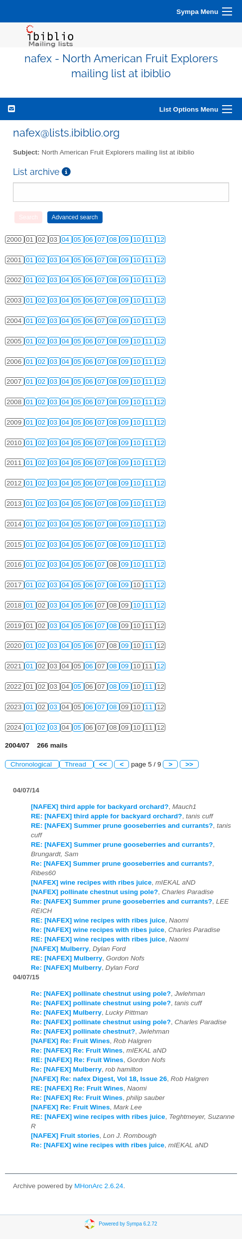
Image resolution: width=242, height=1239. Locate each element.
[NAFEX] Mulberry (60, 948)
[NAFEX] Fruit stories (65, 1135)
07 (102, 239)
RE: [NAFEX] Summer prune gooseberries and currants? (122, 825)
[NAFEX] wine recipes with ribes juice (91, 882)
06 (90, 239)
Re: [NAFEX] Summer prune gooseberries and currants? (121, 863)
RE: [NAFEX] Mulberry (67, 958)
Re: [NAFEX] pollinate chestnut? (83, 1031)
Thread (76, 764)
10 (137, 239)
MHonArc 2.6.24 (98, 1186)
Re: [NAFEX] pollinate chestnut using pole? (101, 993)
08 (114, 239)
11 (149, 239)
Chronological (32, 764)
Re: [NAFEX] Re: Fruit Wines (76, 1050)
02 (42, 260)
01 (30, 260)
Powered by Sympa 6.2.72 (128, 1223)
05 (78, 239)
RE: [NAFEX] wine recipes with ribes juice (98, 920)
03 (54, 260)
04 (66, 239)
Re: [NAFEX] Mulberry (66, 967)
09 (125, 239)
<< (103, 764)
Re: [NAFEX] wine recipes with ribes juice (97, 929)
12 (160, 239)
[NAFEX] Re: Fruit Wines (70, 1041)
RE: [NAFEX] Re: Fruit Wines (77, 1060)
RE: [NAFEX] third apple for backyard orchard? (106, 816)
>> (189, 764)
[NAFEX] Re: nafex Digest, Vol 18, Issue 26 (99, 1079)
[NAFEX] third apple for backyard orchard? (99, 806)
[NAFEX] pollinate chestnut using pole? (94, 892)
